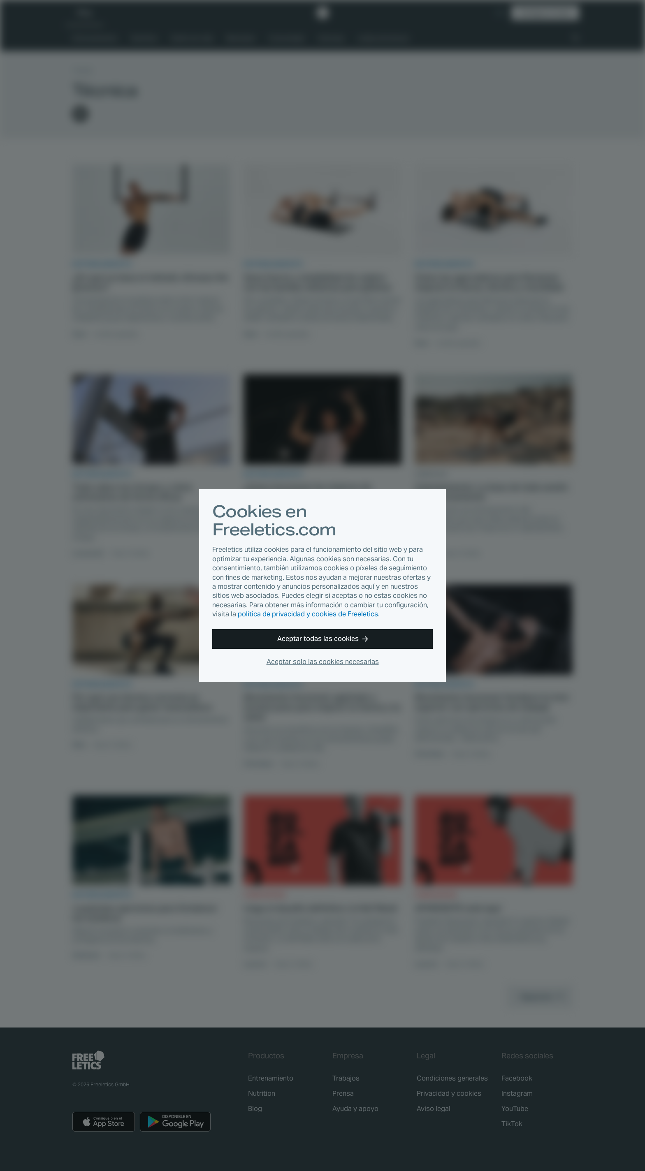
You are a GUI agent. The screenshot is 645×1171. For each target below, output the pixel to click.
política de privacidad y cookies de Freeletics (308, 614)
